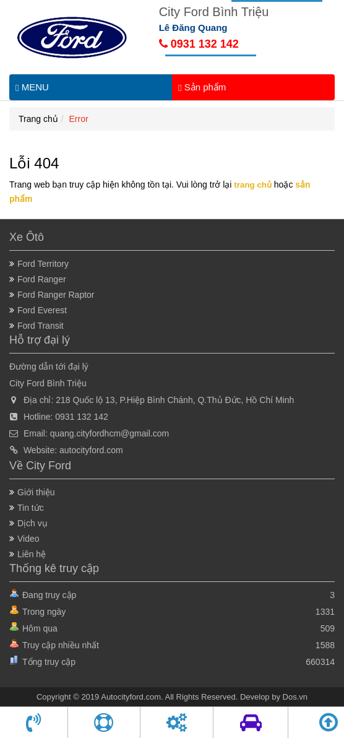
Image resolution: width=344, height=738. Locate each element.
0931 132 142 (199, 44)
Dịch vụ (32, 523)
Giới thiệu (36, 492)
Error (78, 119)
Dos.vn (295, 696)
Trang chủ (38, 119)
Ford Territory (43, 264)
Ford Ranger (41, 279)
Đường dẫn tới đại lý (48, 366)
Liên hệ (31, 554)
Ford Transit (40, 326)
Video (28, 539)
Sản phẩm (202, 87)
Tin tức (30, 508)
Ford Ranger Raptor (56, 295)
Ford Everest (42, 310)
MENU (32, 87)
